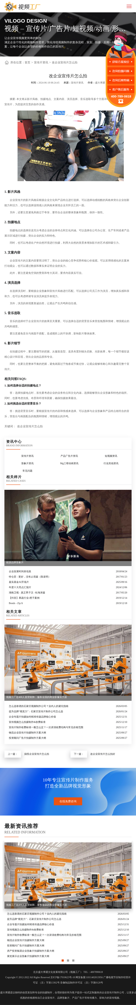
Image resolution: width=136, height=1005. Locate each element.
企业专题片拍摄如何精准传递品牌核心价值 (32, 716)
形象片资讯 (27, 463)
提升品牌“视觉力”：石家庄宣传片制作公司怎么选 (36, 711)
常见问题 (27, 470)
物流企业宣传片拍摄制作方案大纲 (27, 732)
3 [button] (73, 959)
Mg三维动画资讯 (69, 463)
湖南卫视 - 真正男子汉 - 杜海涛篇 (27, 592)
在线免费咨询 (68, 801)
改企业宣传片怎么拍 (64, 62)
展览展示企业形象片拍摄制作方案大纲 (28, 956)
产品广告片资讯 (69, 456)
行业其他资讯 (111, 463)
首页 (27, 62)
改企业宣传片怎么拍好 (102, 754)
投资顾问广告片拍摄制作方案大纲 (27, 738)
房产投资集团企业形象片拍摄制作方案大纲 (30, 951)
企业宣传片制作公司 (113, 992)
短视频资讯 (111, 456)
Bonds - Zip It (16, 603)
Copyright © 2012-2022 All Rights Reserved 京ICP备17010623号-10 (40, 977)
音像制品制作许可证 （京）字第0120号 (81, 982)
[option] (68, 900)
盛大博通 (5, 992)
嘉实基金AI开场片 (19, 582)
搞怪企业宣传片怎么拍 (36, 754)
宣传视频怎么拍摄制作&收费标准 (27, 722)
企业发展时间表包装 (20, 571)
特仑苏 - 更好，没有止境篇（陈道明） (30, 576)
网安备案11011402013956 (89, 977)
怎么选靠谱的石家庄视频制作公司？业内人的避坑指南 (38, 706)
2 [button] (68, 959)
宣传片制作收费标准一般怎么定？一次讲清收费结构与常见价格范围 (46, 727)
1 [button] (63, 959)
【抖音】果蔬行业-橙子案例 (24, 598)
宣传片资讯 (41, 62)
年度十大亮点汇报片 (20, 587)
